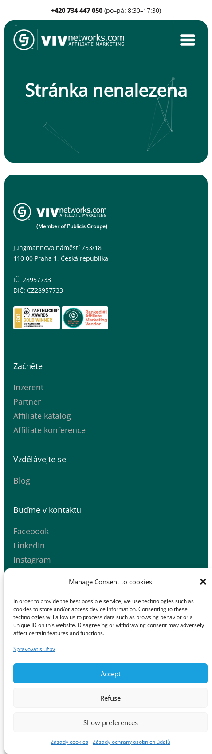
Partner (27, 401)
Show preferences (110, 722)
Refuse (110, 698)
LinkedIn (29, 545)
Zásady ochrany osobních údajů (131, 742)
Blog (21, 480)
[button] (203, 581)
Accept (111, 673)
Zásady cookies (69, 742)
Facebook (31, 531)
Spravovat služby (34, 649)
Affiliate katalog (42, 415)
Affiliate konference (49, 430)
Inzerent (28, 387)
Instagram (32, 559)
